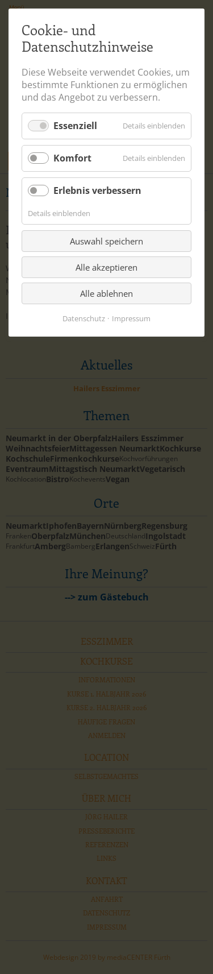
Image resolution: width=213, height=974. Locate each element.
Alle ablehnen (106, 293)
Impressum (131, 318)
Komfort (72, 158)
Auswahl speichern (106, 241)
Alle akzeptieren (106, 267)
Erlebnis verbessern (97, 190)
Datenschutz (83, 318)
